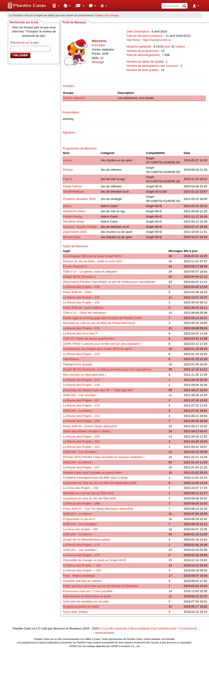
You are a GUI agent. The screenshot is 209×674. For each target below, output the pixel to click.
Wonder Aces (71, 237)
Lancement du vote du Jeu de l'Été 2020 (89, 498)
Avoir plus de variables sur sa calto (86, 601)
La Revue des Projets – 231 (81, 302)
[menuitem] (56, 5)
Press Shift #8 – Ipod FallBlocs (83, 307)
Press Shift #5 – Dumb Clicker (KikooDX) (90, 426)
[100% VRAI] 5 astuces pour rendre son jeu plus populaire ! (102, 343)
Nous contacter (140, 628)
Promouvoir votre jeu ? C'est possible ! (88, 591)
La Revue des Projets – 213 (81, 405)
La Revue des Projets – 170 (81, 545)
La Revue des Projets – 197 (81, 467)
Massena (99, 41)
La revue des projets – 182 (80, 529)
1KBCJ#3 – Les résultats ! (80, 524)
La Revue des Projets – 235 (81, 287)
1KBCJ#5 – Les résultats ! (80, 395)
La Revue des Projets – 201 (81, 446)
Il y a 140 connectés (114, 628)
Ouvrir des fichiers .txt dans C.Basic (86, 431)
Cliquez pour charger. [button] (107, 15)
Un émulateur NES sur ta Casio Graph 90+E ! (93, 256)
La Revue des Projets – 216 (81, 385)
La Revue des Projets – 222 (81, 354)
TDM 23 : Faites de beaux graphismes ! (89, 338)
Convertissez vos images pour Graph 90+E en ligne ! (98, 348)
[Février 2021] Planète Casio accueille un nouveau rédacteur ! (103, 457)
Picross (68, 169)
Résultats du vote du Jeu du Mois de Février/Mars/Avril (99, 323)
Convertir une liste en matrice (82, 581)
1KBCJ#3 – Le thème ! (78, 513)
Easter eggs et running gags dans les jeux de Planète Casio (102, 318)
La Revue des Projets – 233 (81, 297)
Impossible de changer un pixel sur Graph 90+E (94, 560)
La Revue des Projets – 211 (81, 416)
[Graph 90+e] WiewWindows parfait (86, 539)
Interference (71, 359)
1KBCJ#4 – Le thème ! (78, 462)
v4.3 (35, 628)
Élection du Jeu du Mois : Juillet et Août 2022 (92, 261)
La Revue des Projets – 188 (81, 503)
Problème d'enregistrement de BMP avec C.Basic (95, 477)
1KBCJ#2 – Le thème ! (78, 534)
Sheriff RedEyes (73, 191)
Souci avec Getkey (75, 611)
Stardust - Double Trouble (80, 226)
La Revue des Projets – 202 (81, 441)
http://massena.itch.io (157, 40)
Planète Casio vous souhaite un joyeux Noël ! (93, 472)
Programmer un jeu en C (79, 519)
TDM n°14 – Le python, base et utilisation (90, 271)
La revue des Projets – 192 (80, 488)
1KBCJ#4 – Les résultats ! (80, 452)
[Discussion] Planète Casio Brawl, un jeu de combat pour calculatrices (109, 282)
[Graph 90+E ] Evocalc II (79, 276)
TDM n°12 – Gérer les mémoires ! (85, 312)
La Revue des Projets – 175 (81, 555)
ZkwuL (67, 206)
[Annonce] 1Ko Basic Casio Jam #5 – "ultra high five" (98, 390)
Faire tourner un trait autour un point (86, 596)
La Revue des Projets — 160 (82, 570)
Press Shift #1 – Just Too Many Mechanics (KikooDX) (98, 508)
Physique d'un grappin (77, 364)
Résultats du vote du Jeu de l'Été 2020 (88, 493)
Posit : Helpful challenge (79, 575)
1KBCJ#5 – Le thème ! (78, 410)
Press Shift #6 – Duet (77, 292)
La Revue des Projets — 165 (82, 565)
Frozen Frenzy (72, 216)
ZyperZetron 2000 (74, 232)
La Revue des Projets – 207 (81, 400)
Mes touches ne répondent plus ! (84, 374)
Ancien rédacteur (74, 98)
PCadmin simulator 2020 (79, 199)
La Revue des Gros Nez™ (80, 333)
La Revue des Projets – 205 (81, 436)
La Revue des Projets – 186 (81, 421)
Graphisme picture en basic (81, 606)
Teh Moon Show (73, 221)
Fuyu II (67, 179)
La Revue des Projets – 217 (81, 380)
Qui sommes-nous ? (165, 628)
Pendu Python (72, 186)
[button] (56, 5)
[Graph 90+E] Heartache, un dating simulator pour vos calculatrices (107, 369)
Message (98, 62)
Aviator (67, 160)
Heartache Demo (74, 211)
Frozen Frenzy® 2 (75, 266)
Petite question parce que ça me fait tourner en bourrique (100, 586)
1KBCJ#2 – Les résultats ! (80, 550)
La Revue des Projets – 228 (81, 328)
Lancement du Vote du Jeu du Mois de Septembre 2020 (100, 483)
